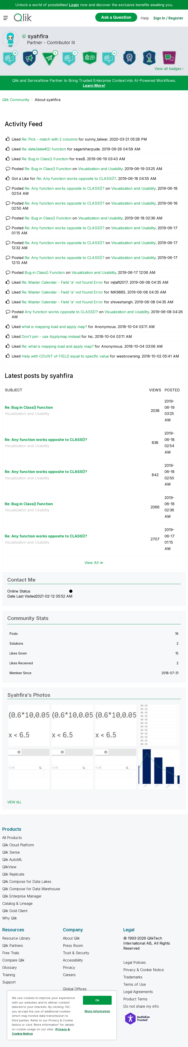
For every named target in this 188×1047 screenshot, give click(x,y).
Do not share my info (141, 1006)
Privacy (69, 967)
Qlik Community (15, 99)
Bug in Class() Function (45, 272)
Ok (97, 1000)
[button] (28, 725)
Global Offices (75, 989)
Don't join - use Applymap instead (51, 336)
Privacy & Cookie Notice (143, 969)
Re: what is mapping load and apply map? (58, 346)
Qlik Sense (11, 852)
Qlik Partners (12, 945)
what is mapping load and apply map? (54, 326)
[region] (61, 1015)
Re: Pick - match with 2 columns (49, 139)
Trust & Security (76, 953)
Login (74, 5)
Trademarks (132, 977)
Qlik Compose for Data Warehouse (31, 889)
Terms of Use (134, 984)
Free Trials (10, 953)
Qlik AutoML (12, 859)
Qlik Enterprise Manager (21, 896)
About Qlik (71, 938)
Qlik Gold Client (14, 910)
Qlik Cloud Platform (18, 845)
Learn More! (94, 85)
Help (145, 18)
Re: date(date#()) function (44, 149)
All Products (12, 837)
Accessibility (73, 960)
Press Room (73, 945)
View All (14, 802)
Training (8, 974)
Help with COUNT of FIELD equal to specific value (65, 356)
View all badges (168, 68)
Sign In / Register (168, 18)
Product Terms (135, 999)
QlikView (9, 867)
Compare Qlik (13, 960)
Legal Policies (134, 962)
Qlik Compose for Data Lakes (26, 881)
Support (8, 982)
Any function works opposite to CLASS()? (61, 312)
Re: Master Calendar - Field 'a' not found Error (62, 282)
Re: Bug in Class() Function (45, 159)
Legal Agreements (138, 991)
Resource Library (16, 938)
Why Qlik (9, 918)
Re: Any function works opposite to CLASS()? (76, 178)
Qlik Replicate (13, 874)
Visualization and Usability (100, 168)
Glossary (9, 967)
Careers (69, 974)
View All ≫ (94, 562)
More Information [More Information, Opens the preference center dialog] (97, 1011)
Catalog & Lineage (17, 903)
